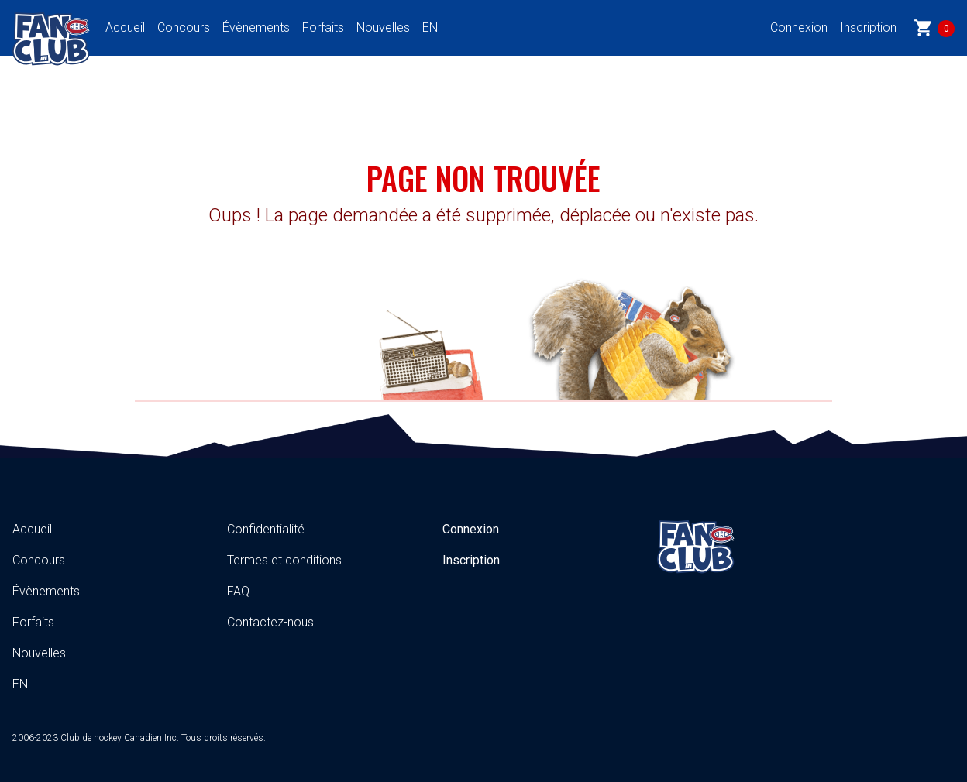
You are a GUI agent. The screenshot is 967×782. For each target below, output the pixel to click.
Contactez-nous (270, 622)
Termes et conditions (284, 560)
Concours (183, 27)
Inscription (868, 27)
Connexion (799, 27)
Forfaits (323, 27)
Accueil (125, 27)
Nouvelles (383, 27)
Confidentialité (266, 529)
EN (430, 27)
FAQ (238, 591)
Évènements (256, 27)
